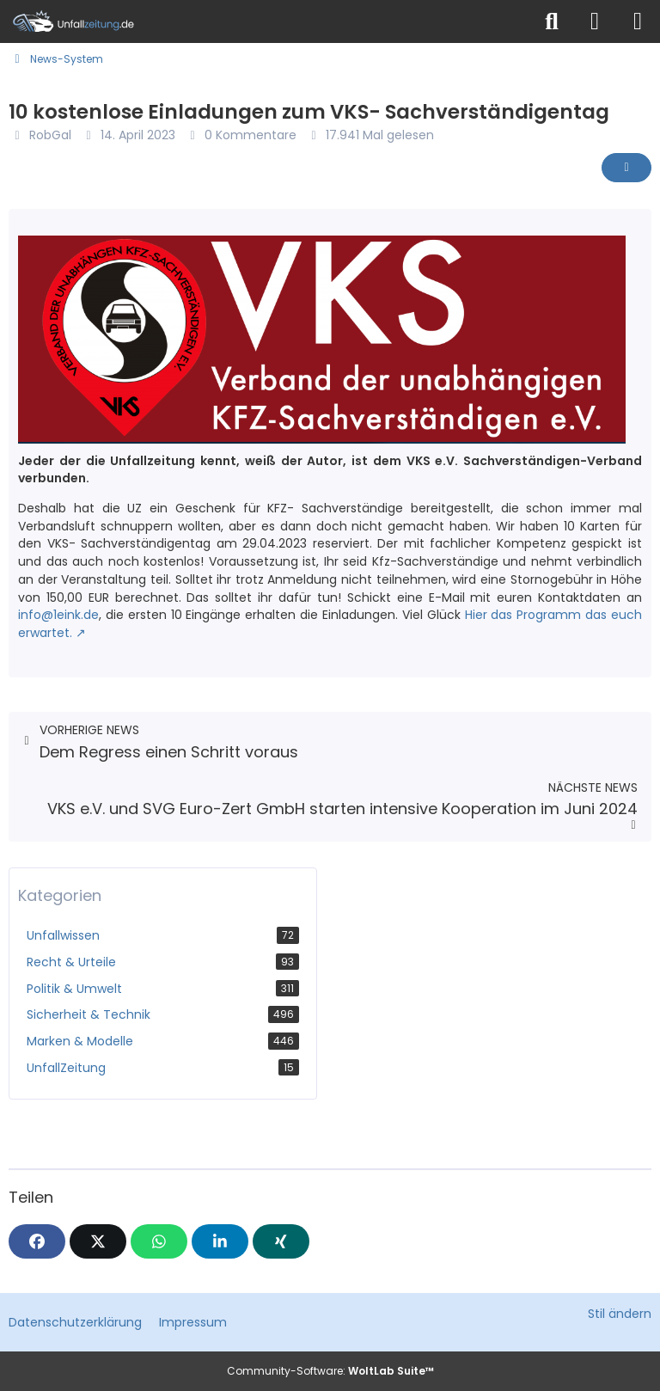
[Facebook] (37, 1241)
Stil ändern (619, 1313)
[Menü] (637, 21)
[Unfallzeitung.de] (265, 21)
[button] (220, 1241)
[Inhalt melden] (626, 167)
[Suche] (552, 21)
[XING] (281, 1241)
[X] (98, 1241)
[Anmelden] (595, 21)
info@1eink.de (58, 614)
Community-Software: (330, 1370)
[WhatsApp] (159, 1241)
